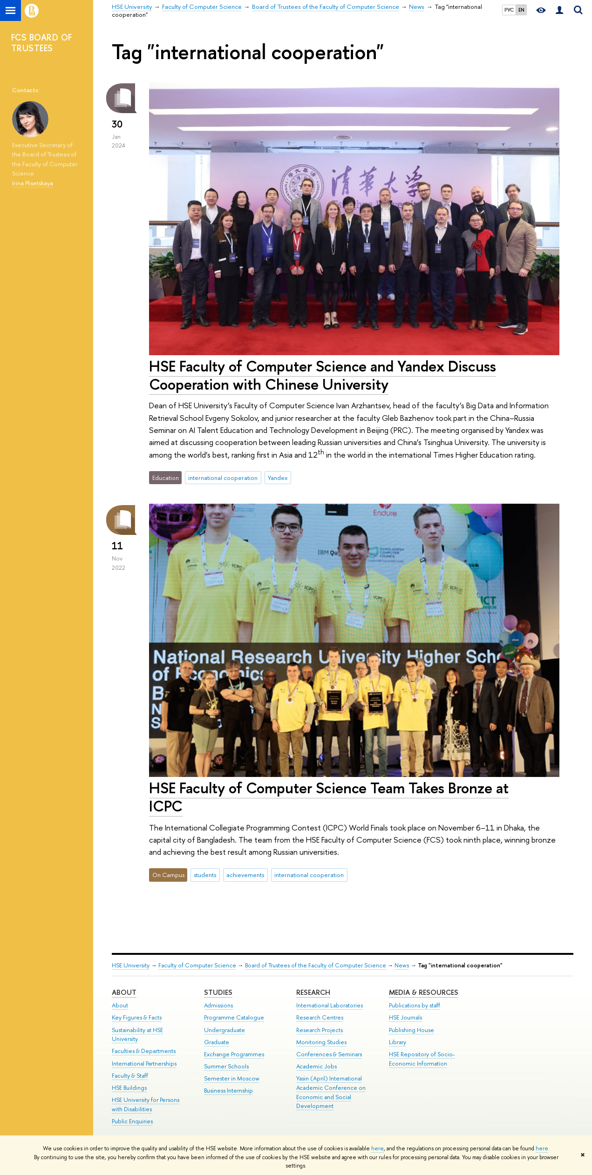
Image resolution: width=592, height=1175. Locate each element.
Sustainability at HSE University (137, 1034)
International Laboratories (329, 1005)
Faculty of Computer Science (197, 965)
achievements (245, 875)
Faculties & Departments (144, 1051)
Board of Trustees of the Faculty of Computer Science (315, 965)
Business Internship (228, 1090)
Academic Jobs (316, 1066)
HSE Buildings (129, 1088)
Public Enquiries (132, 1121)
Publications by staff (414, 1005)
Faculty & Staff (130, 1076)
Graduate (216, 1042)
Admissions (218, 1005)
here (377, 1148)
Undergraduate (224, 1030)
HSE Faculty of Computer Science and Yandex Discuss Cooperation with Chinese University (322, 375)
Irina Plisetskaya (32, 183)
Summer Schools (226, 1066)
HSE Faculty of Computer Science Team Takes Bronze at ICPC (329, 796)
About (124, 992)
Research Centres (319, 1017)
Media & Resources (423, 992)
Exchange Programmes (234, 1054)
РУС (509, 10)
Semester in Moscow (231, 1078)
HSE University (131, 965)
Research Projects (319, 1030)
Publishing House (411, 1030)
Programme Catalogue (234, 1017)
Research (313, 992)
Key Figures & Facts (137, 1017)
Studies (218, 992)
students (205, 875)
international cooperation (223, 477)
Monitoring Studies (321, 1042)
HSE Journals (405, 1017)
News (402, 965)
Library (397, 1042)
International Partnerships (144, 1063)
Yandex (277, 477)
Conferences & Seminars (329, 1054)
